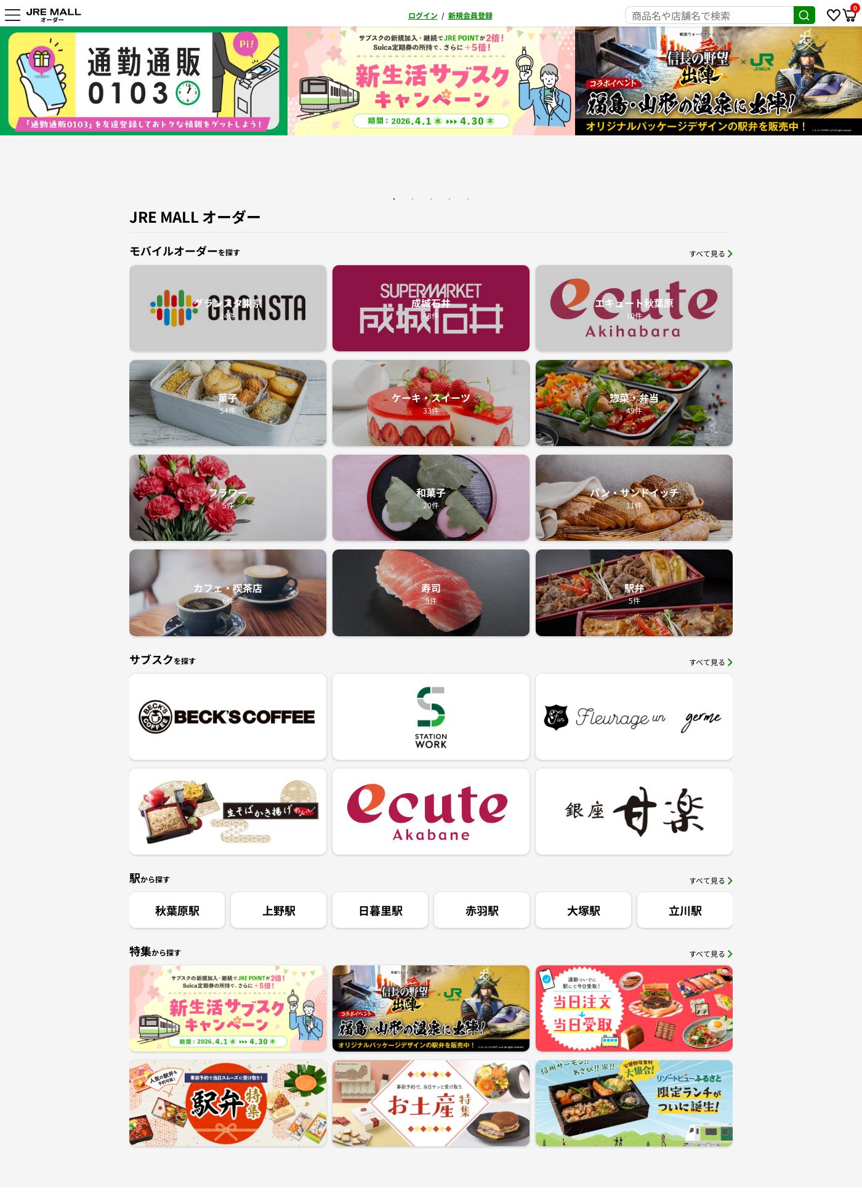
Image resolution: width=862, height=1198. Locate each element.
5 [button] (468, 199)
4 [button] (449, 199)
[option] (431, 80)
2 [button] (412, 199)
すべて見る (711, 253)
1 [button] (394, 199)
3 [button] (431, 199)
